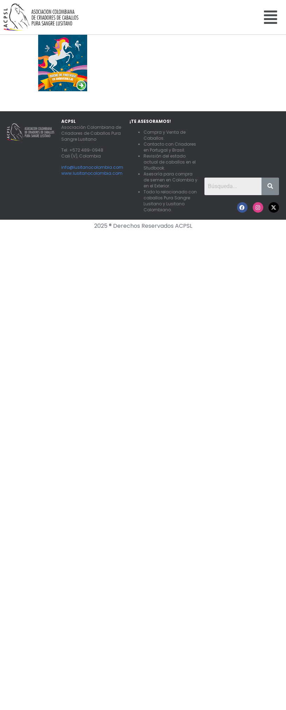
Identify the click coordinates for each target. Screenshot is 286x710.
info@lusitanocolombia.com (92, 167)
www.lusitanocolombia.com (92, 173)
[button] (270, 17)
